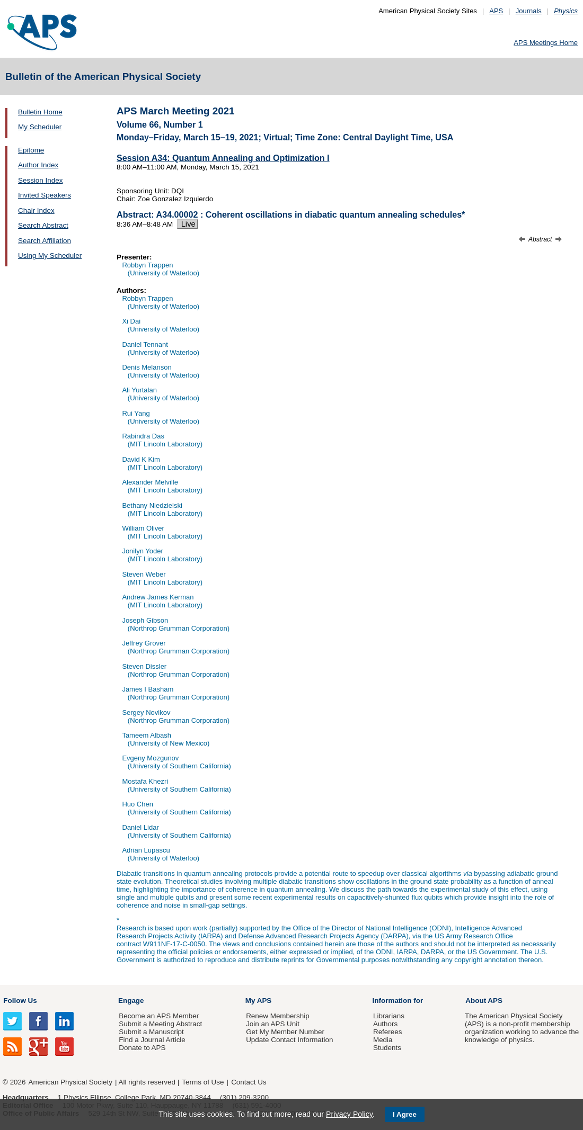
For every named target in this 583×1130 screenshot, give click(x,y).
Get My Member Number (285, 1032)
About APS (483, 1001)
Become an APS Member (159, 1016)
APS (496, 11)
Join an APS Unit (272, 1024)
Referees (387, 1032)
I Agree (405, 1114)
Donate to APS (142, 1048)
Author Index (38, 165)
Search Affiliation (44, 241)
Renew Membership (278, 1016)
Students (387, 1048)
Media (383, 1040)
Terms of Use (203, 1082)
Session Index (40, 180)
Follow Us (20, 1001)
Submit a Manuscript (151, 1032)
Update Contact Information (289, 1040)
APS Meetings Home (546, 43)
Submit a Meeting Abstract (160, 1024)
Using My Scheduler (50, 255)
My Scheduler (39, 127)
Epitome (31, 150)
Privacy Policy (349, 1114)
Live (187, 224)
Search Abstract (43, 225)
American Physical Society (70, 1082)
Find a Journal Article (152, 1040)
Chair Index (36, 210)
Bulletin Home (40, 112)
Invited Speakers (44, 195)
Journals (529, 11)
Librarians (388, 1016)
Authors (385, 1024)
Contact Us (248, 1082)
